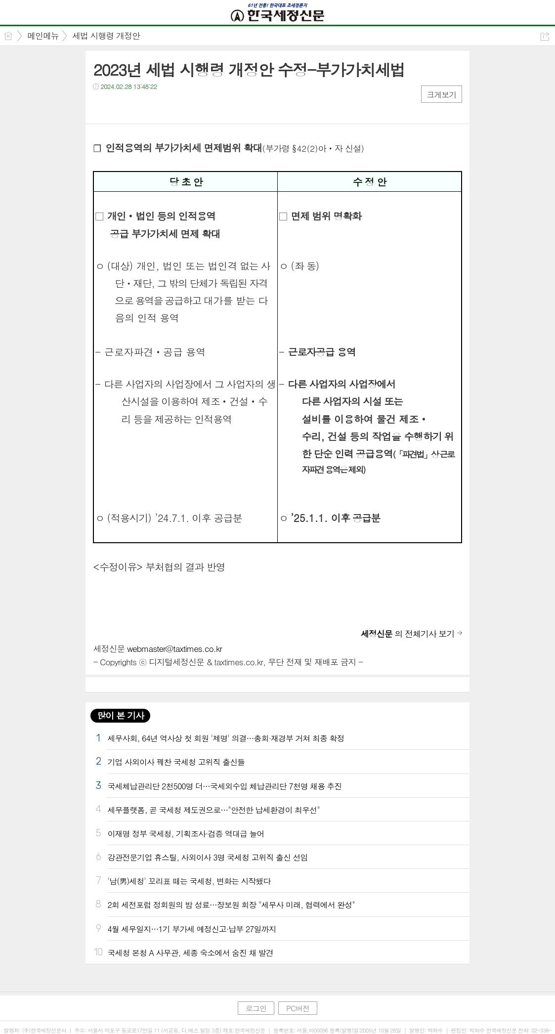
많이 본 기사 (120, 715)
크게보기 (441, 94)
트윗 (121, 106)
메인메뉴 (43, 36)
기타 (161, 106)
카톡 (141, 106)
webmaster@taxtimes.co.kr (174, 648)
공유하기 (545, 36)
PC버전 (297, 1008)
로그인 (256, 1008)
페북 (101, 106)
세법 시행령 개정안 (106, 36)
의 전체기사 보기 (408, 634)
